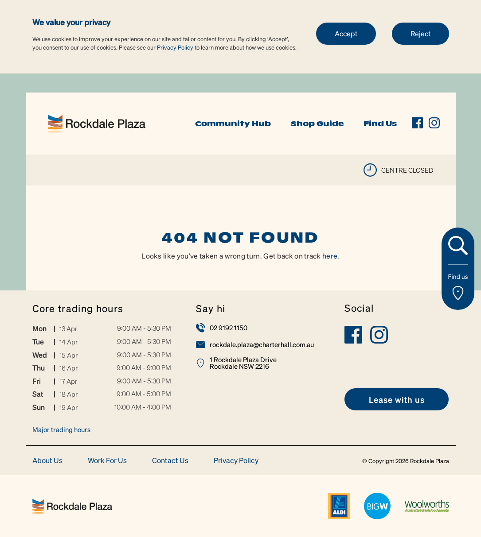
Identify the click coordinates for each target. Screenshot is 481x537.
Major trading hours (61, 429)
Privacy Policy (175, 47)
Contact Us (170, 460)
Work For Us (107, 460)
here (329, 255)
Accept (346, 33)
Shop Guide (317, 123)
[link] (96, 122)
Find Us (380, 123)
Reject (420, 33)
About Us (47, 460)
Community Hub (233, 123)
